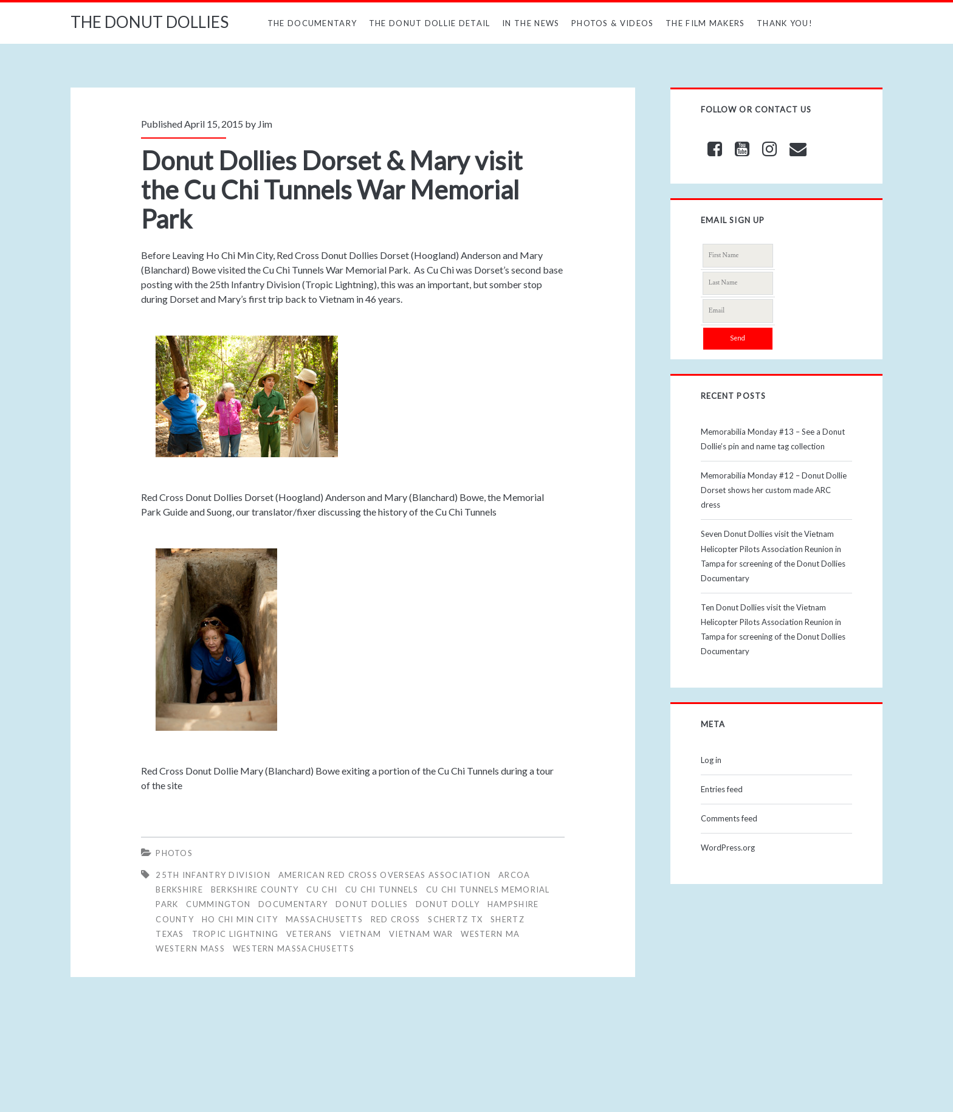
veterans (309, 934)
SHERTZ (507, 919)
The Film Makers (705, 23)
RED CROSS (396, 919)
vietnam (360, 934)
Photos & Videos (612, 23)
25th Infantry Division (213, 875)
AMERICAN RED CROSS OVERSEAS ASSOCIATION (384, 875)
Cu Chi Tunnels (381, 889)
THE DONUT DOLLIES (150, 22)
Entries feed (722, 789)
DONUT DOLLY (448, 904)
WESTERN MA (490, 934)
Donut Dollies (371, 904)
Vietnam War (421, 934)
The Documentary (312, 23)
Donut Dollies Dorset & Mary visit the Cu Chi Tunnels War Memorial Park (332, 189)
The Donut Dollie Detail (429, 23)
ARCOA (514, 875)
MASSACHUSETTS (324, 919)
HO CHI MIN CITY (240, 919)
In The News (530, 23)
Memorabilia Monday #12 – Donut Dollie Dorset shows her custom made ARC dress (774, 490)
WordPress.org (728, 847)
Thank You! (785, 23)
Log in (711, 760)
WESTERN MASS (190, 948)
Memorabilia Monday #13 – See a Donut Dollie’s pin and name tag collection (773, 439)
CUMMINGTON (218, 904)
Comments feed (729, 818)
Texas (170, 934)
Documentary (293, 904)
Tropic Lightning (235, 934)
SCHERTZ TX (455, 919)
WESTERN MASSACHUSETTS (293, 948)
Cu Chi (321, 889)
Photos (174, 853)
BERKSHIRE (179, 889)
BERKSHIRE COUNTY (255, 889)
